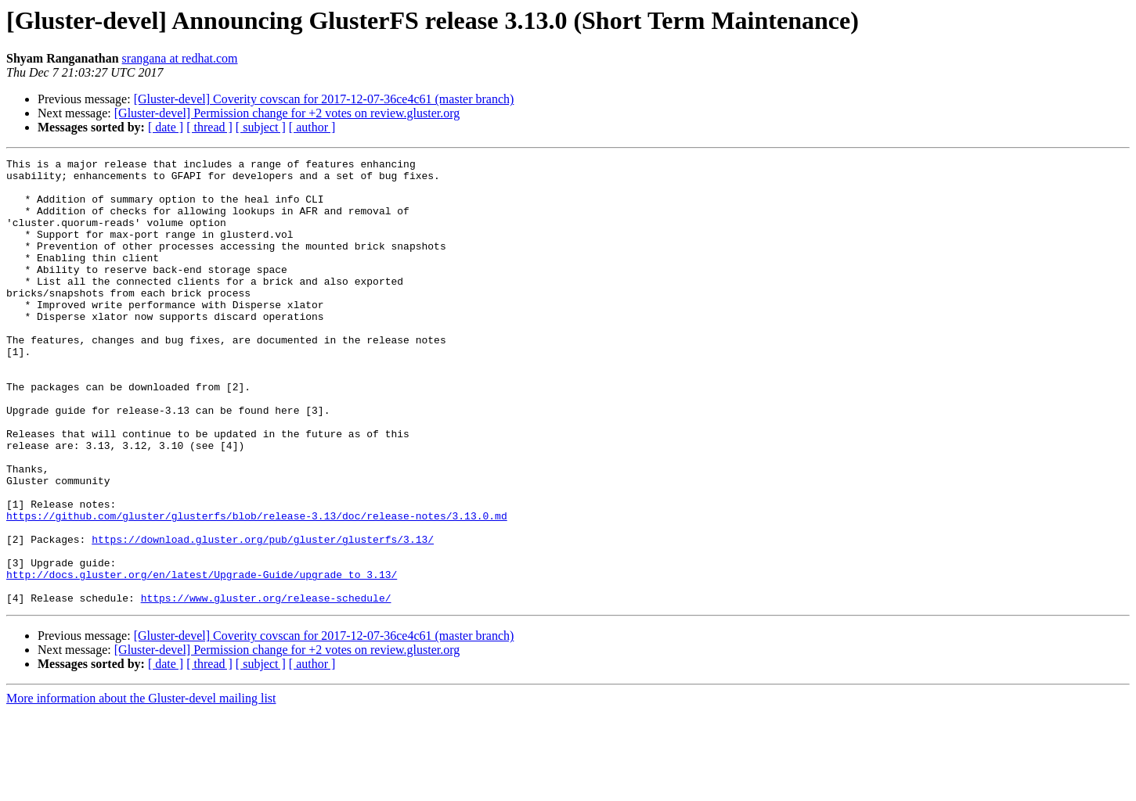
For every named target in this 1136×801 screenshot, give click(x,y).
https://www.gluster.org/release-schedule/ (266, 687)
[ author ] (312, 127)
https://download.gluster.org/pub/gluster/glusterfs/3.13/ (263, 616)
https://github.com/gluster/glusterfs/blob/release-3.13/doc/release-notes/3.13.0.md (256, 588)
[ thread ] (209, 127)
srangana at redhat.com (180, 58)
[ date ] (165, 127)
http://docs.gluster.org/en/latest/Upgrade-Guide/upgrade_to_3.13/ (201, 659)
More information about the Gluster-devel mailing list (141, 787)
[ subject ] (261, 127)
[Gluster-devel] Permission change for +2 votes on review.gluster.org (287, 113)
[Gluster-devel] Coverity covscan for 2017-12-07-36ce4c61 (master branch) (324, 99)
